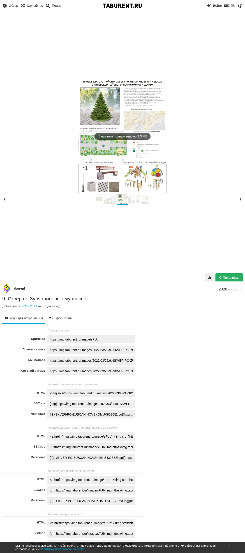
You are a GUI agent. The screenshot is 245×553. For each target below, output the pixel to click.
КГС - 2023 (29, 306)
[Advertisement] (122, 45)
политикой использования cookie (62, 549)
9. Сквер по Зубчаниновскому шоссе (44, 299)
